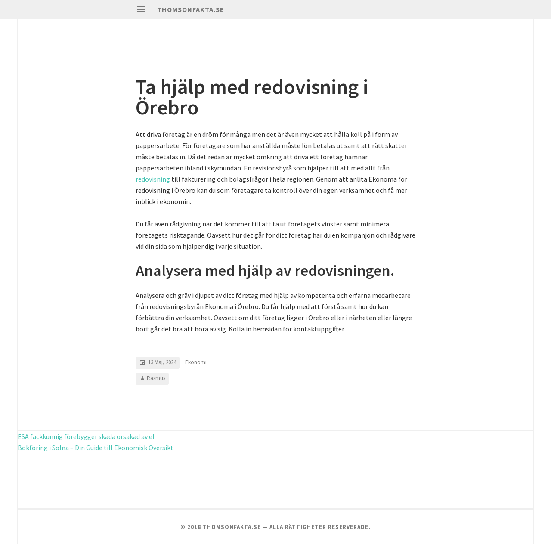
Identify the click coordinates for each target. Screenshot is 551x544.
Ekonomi (196, 362)
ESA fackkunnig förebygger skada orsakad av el (86, 436)
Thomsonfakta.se (190, 9)
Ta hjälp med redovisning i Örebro (252, 97)
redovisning (153, 179)
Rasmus (156, 378)
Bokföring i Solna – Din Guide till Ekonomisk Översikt (95, 447)
